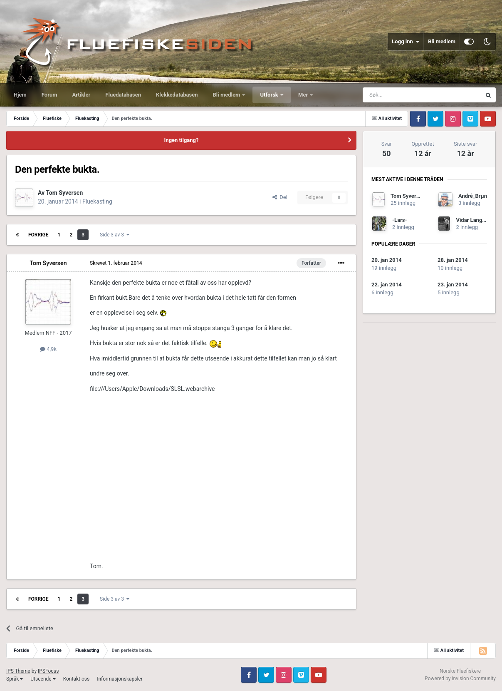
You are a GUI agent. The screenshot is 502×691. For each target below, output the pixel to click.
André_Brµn (472, 196)
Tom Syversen (64, 192)
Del (279, 197)
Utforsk (269, 95)
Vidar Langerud (474, 220)
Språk (14, 679)
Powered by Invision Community (460, 678)
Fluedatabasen (123, 95)
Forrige (38, 235)
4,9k (48, 349)
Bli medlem (441, 41)
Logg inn (405, 41)
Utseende (42, 679)
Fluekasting (97, 201)
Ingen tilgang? (181, 140)
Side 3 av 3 (114, 235)
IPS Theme (18, 671)
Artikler (81, 95)
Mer (303, 95)
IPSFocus (48, 671)
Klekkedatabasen (177, 95)
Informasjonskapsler (120, 679)
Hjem (20, 95)
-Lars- (399, 220)
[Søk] (399, 94)
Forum (49, 95)
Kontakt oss (76, 679)
